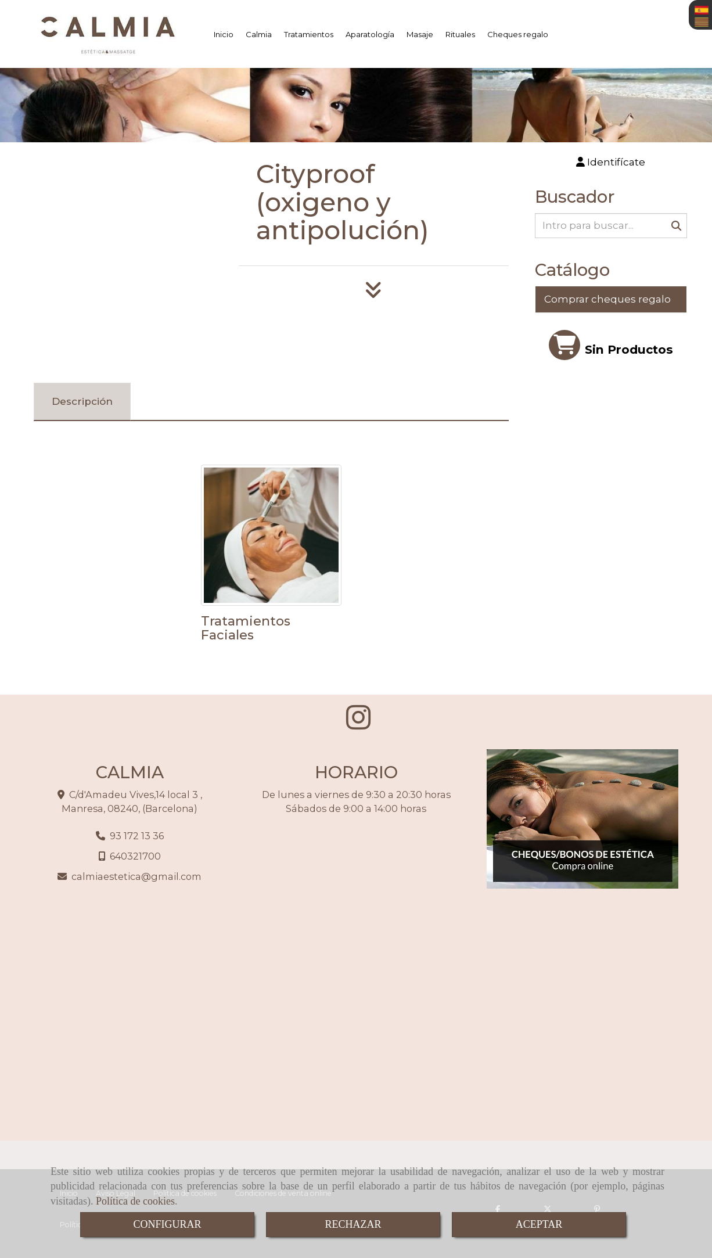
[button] (611, 162)
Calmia (259, 34)
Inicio (223, 34)
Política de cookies (135, 1201)
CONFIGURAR (167, 1224)
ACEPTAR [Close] (539, 1224)
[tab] (82, 402)
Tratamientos (308, 34)
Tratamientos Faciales (245, 628)
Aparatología (370, 34)
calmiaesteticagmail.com (136, 876)
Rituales (460, 34)
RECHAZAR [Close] (353, 1224)
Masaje (420, 34)
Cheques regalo (517, 34)
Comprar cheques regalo (607, 299)
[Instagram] (358, 724)
